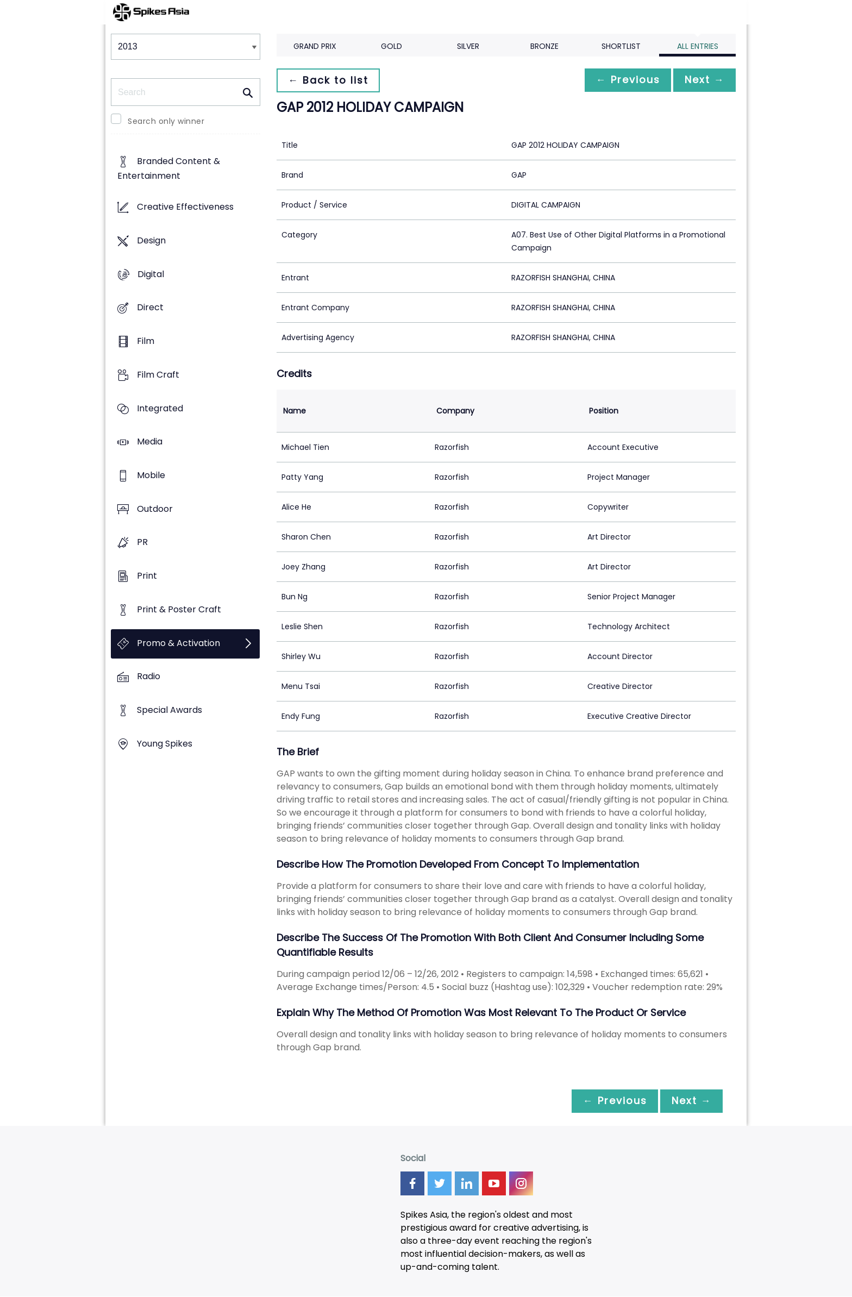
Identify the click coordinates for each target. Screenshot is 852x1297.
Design (151, 240)
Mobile (151, 475)
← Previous (622, 80)
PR (142, 542)
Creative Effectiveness (185, 207)
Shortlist (621, 46)
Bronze (544, 46)
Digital (150, 274)
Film (145, 341)
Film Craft (158, 374)
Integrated (160, 408)
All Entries (697, 46)
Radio (148, 677)
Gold (391, 46)
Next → (702, 80)
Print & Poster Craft (179, 609)
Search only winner (166, 121)
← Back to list (330, 80)
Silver (468, 46)
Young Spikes (164, 743)
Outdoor (155, 509)
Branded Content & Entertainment (168, 169)
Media (149, 442)
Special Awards (169, 710)
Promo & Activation (178, 643)
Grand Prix (314, 46)
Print (147, 576)
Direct (150, 308)
